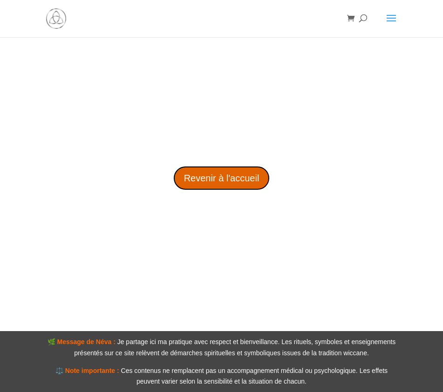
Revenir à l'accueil (221, 178)
